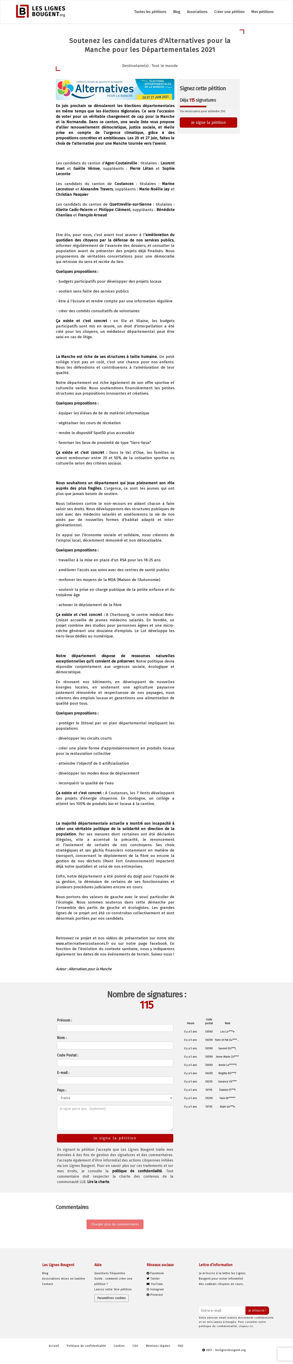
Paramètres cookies (111, 1298)
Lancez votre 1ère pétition (113, 1289)
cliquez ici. (246, 1326)
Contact (47, 1284)
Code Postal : (67, 1055)
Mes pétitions (262, 12)
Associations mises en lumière (63, 1278)
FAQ (180, 1345)
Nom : (62, 1038)
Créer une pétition (229, 12)
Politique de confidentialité (86, 1345)
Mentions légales (158, 1345)
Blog (176, 12)
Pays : (61, 1090)
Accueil (54, 1345)
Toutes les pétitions (150, 12)
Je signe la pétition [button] (208, 122)
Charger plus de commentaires (115, 1224)
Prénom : (64, 1020)
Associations (197, 12)
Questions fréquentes (110, 1273)
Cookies (119, 1345)
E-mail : (63, 1073)
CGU (135, 1345)
